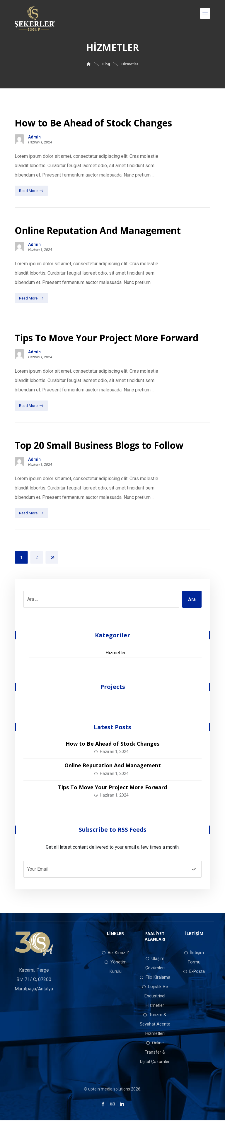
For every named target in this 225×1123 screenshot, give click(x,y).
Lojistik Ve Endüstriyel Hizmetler (155, 998)
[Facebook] (103, 1106)
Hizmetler (115, 655)
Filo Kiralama (155, 979)
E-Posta (194, 973)
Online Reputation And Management (112, 767)
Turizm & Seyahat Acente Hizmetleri (155, 1026)
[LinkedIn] (122, 1106)
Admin (34, 137)
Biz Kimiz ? (115, 955)
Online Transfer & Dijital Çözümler (155, 1054)
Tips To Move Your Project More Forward (112, 789)
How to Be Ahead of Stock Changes (112, 745)
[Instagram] (112, 1106)
